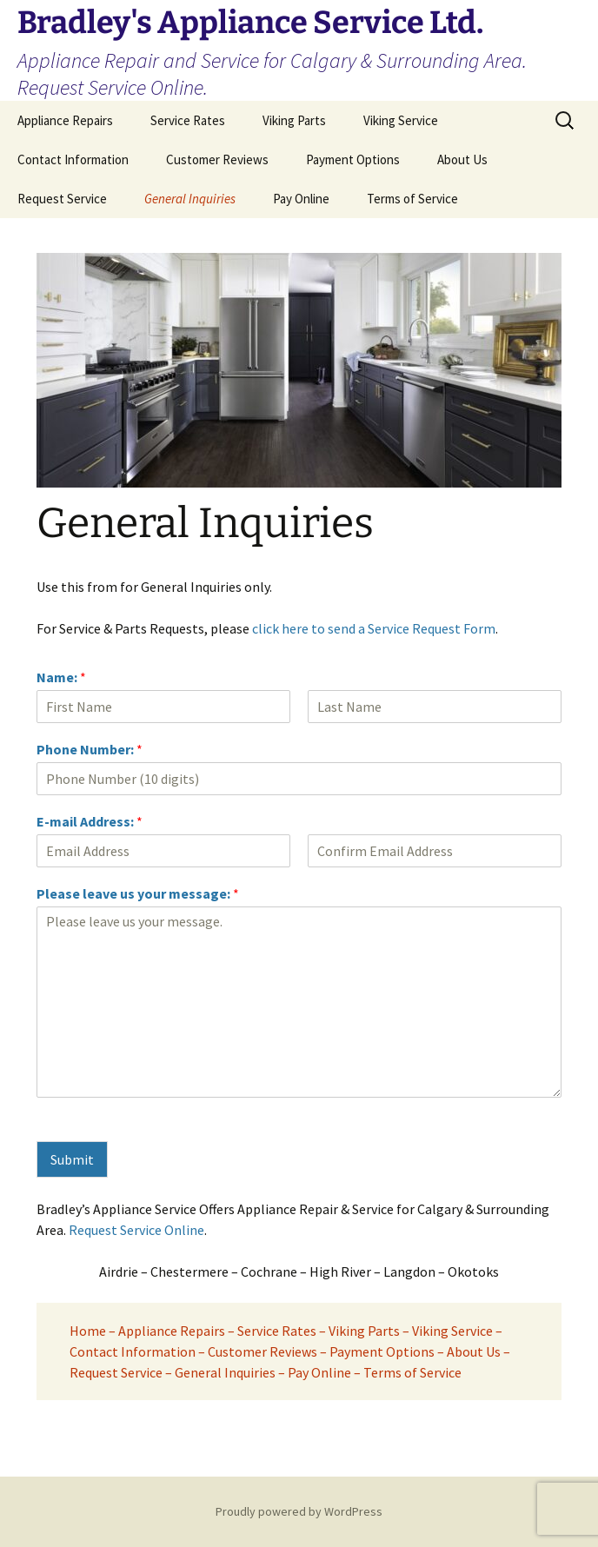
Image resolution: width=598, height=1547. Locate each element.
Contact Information (73, 159)
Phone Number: (90, 749)
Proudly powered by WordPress (299, 1511)
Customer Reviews (217, 159)
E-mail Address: (90, 821)
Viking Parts (294, 120)
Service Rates (187, 120)
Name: (61, 677)
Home (88, 1330)
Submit (72, 1159)
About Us (462, 159)
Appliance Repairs (65, 120)
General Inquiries (190, 198)
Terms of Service (412, 198)
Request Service (62, 198)
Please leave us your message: (138, 893)
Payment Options (353, 159)
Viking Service (400, 120)
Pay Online (301, 198)
